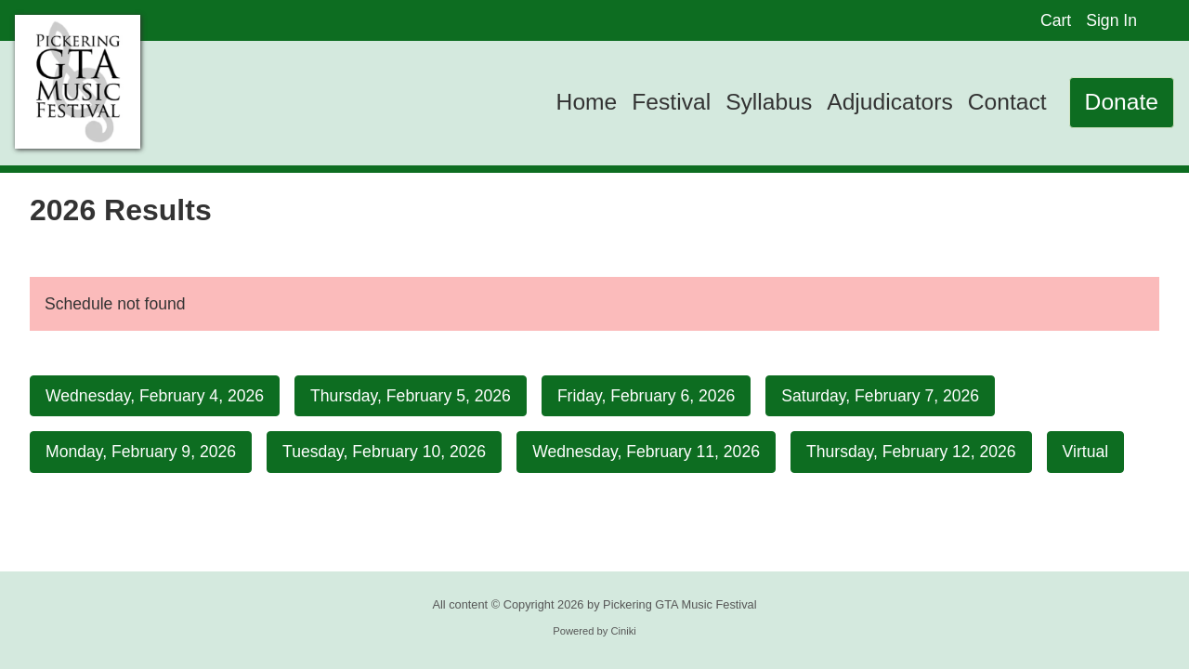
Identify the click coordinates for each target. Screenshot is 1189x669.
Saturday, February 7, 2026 (880, 396)
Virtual (1086, 451)
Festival (671, 101)
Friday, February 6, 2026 (646, 396)
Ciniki (622, 630)
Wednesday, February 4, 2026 (155, 396)
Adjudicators (890, 101)
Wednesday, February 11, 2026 (646, 451)
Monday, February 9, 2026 (141, 451)
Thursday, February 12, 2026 (911, 451)
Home (587, 101)
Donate (1121, 101)
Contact (1007, 101)
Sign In (1111, 20)
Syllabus (768, 101)
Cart (1055, 20)
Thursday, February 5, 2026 (410, 396)
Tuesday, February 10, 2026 (384, 451)
